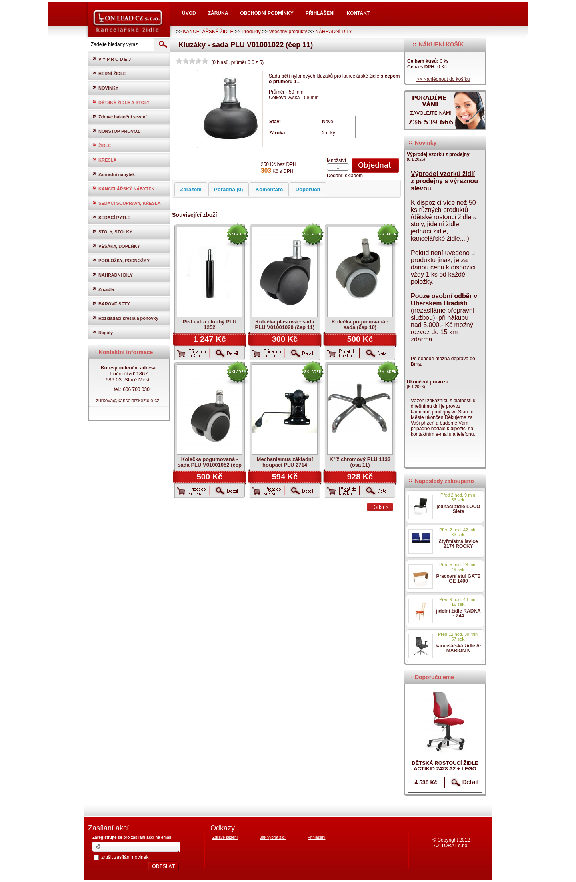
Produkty (251, 31)
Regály (102, 332)
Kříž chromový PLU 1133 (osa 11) (360, 462)
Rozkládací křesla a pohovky (125, 318)
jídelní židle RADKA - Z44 (458, 613)
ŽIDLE (101, 145)
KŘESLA (104, 159)
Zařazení (191, 189)
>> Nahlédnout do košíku (443, 79)
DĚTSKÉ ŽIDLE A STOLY (121, 102)
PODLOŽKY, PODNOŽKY (121, 260)
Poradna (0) (228, 189)
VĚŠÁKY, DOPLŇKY (116, 246)
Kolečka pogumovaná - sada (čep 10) (360, 324)
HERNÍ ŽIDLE (109, 73)
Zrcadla (103, 289)
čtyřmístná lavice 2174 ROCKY (458, 544)
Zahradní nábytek (113, 174)
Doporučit (307, 189)
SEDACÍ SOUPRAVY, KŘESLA (126, 203)
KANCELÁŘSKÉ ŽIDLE (208, 31)
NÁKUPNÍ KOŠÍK (438, 44)
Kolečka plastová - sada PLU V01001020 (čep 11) (285, 324)
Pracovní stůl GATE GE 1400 (458, 578)
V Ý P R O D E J (111, 59)
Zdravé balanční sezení (119, 116)
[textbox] (120, 44)
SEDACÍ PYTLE (111, 217)
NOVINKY (105, 87)
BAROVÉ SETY (111, 303)
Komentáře (269, 189)
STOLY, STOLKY (112, 231)
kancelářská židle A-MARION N (458, 648)
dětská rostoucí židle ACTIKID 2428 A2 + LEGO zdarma (445, 768)
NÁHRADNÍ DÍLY (333, 31)
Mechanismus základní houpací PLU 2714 (285, 462)
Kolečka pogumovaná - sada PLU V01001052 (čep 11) (210, 464)
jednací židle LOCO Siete (458, 509)
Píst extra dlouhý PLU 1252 (209, 324)
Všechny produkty (288, 31)
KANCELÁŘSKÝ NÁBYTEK (123, 188)
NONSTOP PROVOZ (116, 131)
